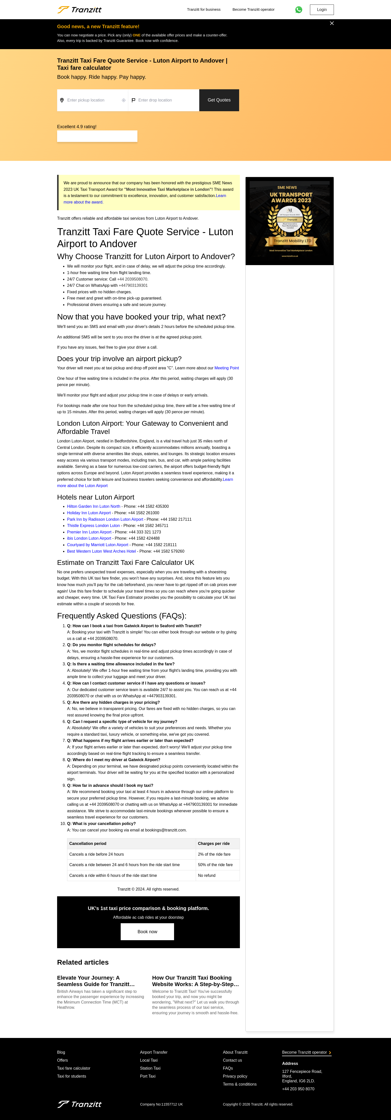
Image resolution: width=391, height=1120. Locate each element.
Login (322, 9)
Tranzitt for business (204, 9)
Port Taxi (147, 1076)
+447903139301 (133, 285)
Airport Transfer (153, 1052)
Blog (61, 1052)
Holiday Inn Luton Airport (89, 513)
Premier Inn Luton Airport (89, 532)
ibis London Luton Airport (89, 538)
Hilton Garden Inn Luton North (93, 506)
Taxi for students (71, 1076)
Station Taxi (150, 1068)
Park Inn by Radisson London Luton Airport (105, 519)
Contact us (232, 1060)
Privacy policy (235, 1076)
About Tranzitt (235, 1052)
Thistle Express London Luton (93, 525)
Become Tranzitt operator (254, 9)
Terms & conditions (240, 1084)
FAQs (228, 1068)
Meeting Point (226, 368)
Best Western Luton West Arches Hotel (101, 551)
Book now (147, 931)
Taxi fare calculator (73, 1068)
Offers (62, 1060)
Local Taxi (149, 1060)
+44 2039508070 (132, 279)
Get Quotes (219, 100)
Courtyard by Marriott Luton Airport (97, 545)
